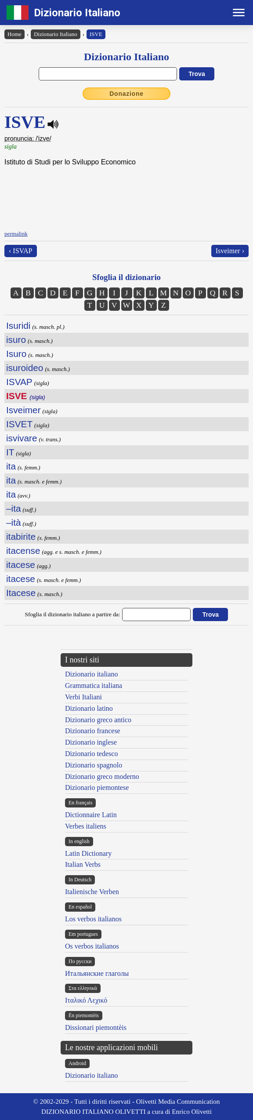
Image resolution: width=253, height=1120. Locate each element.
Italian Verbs (83, 864)
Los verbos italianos (93, 919)
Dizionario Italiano (77, 13)
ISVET (19, 424)
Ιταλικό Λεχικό (86, 1000)
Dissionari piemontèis (95, 1027)
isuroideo (24, 368)
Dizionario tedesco (91, 753)
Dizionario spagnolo (93, 765)
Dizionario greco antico (98, 720)
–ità (13, 522)
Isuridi (18, 325)
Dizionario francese (92, 731)
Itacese (21, 593)
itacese (20, 565)
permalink (16, 233)
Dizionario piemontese (97, 787)
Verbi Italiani (83, 697)
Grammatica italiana (93, 685)
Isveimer (23, 410)
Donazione (126, 93)
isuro (16, 340)
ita (11, 466)
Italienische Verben (92, 891)
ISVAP (19, 382)
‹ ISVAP (21, 251)
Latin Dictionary (88, 853)
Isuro (16, 354)
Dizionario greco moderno (102, 776)
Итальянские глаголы (97, 973)
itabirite (21, 536)
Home (14, 34)
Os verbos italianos (92, 946)
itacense (23, 550)
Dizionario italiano (91, 674)
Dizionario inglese (91, 742)
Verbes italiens (85, 826)
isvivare (21, 438)
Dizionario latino (89, 708)
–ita (13, 508)
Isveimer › (230, 251)
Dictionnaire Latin (91, 814)
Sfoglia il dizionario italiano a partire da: (72, 614)
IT (10, 452)
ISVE (96, 34)
